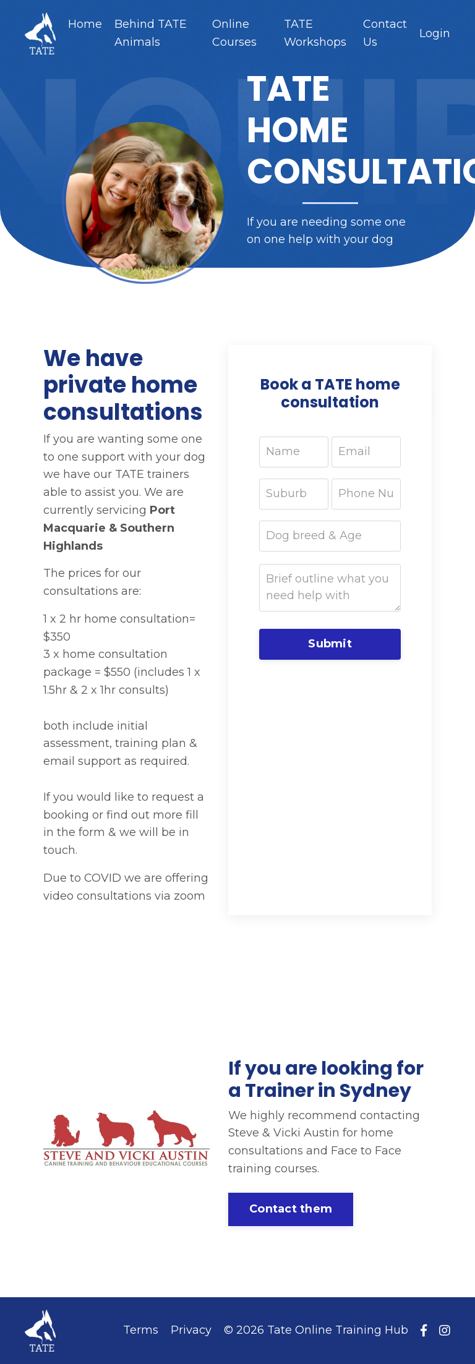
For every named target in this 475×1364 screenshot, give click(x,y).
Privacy (191, 1330)
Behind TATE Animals (150, 33)
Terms (140, 1330)
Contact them (290, 1209)
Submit (330, 643)
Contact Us (385, 33)
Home (85, 24)
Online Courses (234, 33)
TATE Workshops (315, 33)
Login (434, 33)
